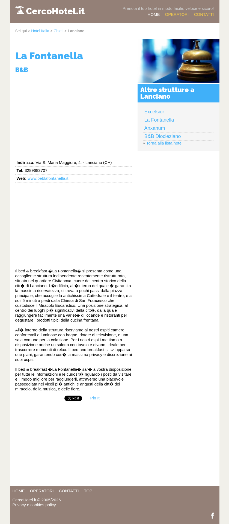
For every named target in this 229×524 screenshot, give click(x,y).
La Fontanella (159, 120)
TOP (88, 490)
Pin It (95, 398)
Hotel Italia (40, 31)
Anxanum (154, 128)
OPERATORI (177, 14)
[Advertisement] (73, 115)
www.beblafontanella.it (48, 178)
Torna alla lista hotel (164, 143)
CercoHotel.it (55, 11)
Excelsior (154, 111)
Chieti (58, 31)
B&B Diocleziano (162, 136)
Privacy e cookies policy (34, 504)
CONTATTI (204, 14)
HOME (153, 14)
